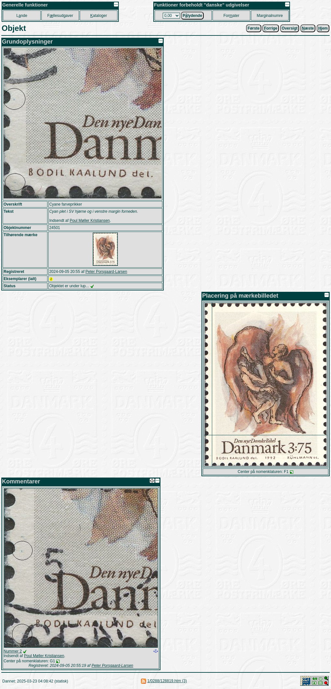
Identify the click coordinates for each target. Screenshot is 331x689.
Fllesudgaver (60, 15)
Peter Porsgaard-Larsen (106, 271)
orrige (270, 28)
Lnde (21, 15)
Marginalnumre (270, 15)
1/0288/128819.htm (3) (166, 681)
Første (254, 28)
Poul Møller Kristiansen (90, 220)
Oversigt (290, 28)
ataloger (98, 15)
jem (323, 28)
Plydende (192, 15)
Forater (232, 15)
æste (308, 28)
